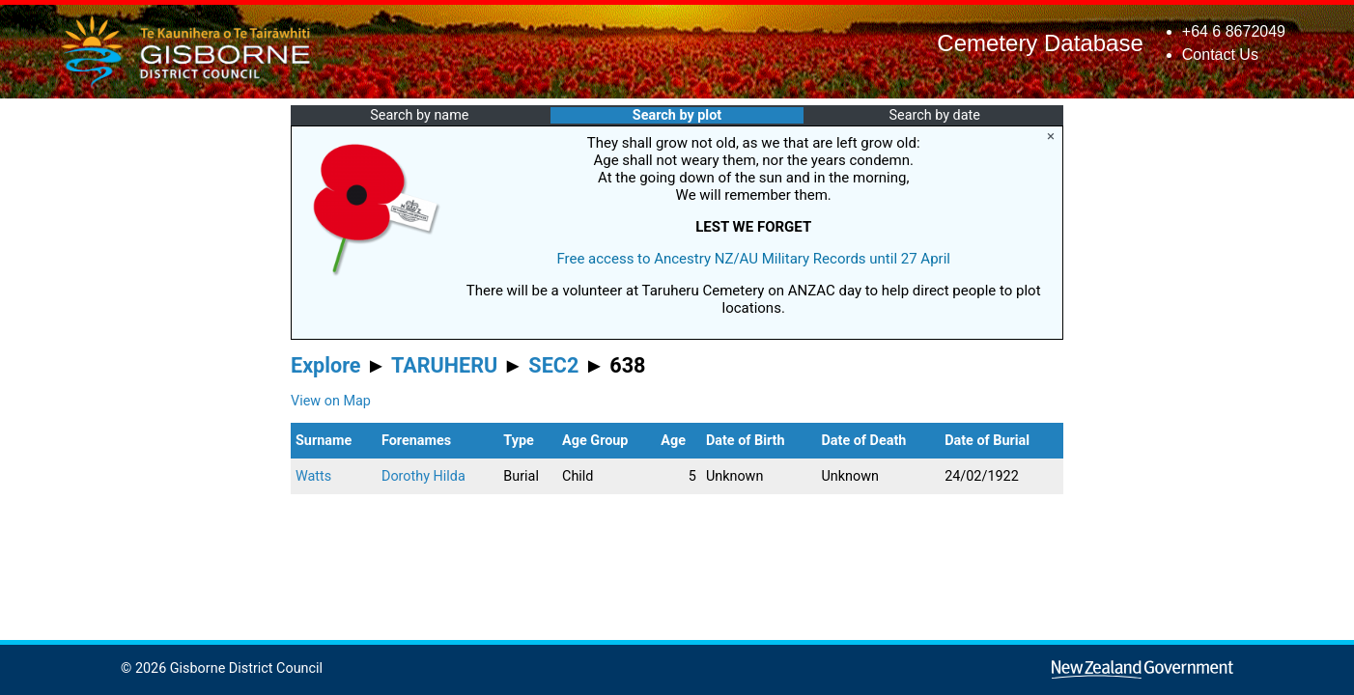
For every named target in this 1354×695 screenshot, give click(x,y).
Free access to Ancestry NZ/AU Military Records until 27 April (753, 258)
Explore (326, 365)
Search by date (934, 115)
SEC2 (553, 365)
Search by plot (677, 115)
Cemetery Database (1039, 43)
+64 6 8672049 (1233, 31)
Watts (313, 476)
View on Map (331, 401)
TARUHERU (444, 365)
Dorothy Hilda (423, 476)
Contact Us (1220, 54)
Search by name (419, 115)
